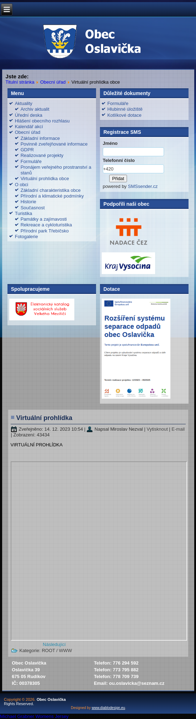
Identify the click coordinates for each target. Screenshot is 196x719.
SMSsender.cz (143, 186)
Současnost (33, 207)
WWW (65, 650)
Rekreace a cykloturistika (46, 224)
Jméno (110, 143)
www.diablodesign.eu (108, 708)
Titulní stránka (20, 82)
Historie (28, 201)
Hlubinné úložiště (125, 109)
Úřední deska (28, 115)
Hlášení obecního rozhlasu (42, 121)
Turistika (23, 213)
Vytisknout (158, 429)
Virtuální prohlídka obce (45, 178)
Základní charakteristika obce (51, 190)
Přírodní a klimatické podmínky (52, 196)
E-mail (178, 429)
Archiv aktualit (35, 109)
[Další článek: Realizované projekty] (54, 644)
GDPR (27, 149)
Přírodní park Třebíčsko (45, 230)
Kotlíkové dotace (124, 115)
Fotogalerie (26, 236)
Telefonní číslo (119, 160)
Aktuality (23, 103)
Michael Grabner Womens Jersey (34, 716)
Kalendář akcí (29, 126)
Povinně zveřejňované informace (54, 144)
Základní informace (40, 138)
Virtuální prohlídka (44, 417)
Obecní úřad (53, 82)
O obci (21, 184)
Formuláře (31, 161)
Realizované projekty (42, 155)
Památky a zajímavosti (44, 219)
